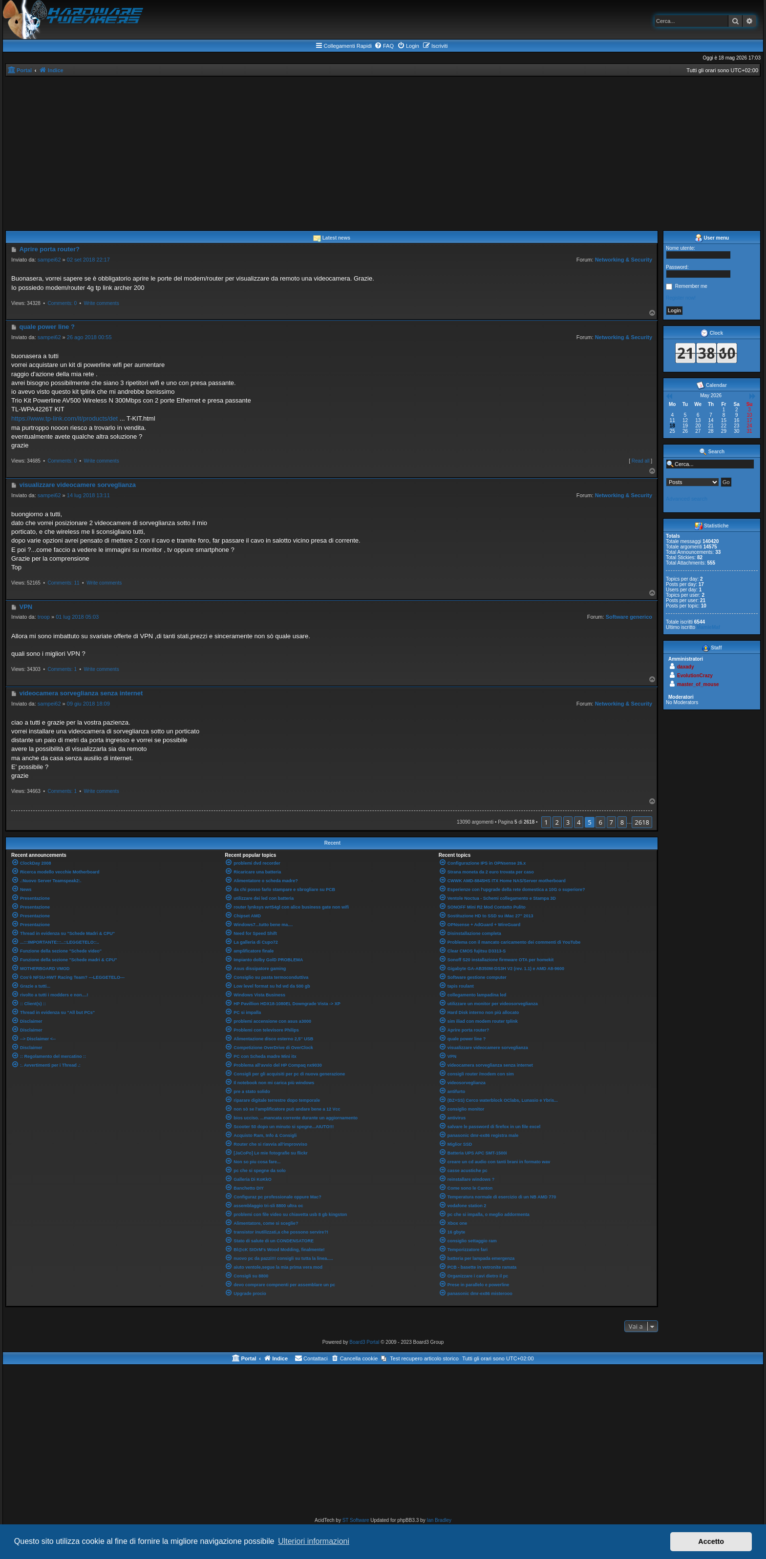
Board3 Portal (364, 1342)
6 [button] (600, 822)
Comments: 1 (61, 669)
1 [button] (546, 822)
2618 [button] (642, 822)
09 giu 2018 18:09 (88, 704)
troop (44, 617)
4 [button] (578, 822)
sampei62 (49, 260)
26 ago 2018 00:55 (89, 337)
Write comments (101, 303)
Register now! (681, 298)
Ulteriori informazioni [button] (313, 1541)
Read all (641, 461)
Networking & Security (623, 260)
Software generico (629, 617)
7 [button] (611, 822)
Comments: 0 (61, 303)
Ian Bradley (438, 1520)
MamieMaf (708, 627)
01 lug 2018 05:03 (77, 617)
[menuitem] (384, 46)
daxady (685, 666)
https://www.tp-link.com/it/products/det (64, 418)
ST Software (355, 1520)
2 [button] (557, 822)
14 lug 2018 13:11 (88, 495)
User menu (712, 238)
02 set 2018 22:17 (88, 260)
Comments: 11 (63, 583)
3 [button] (568, 822)
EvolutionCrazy (695, 675)
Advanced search (686, 499)
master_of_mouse (698, 684)
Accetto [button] (711, 1541)
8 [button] (622, 822)
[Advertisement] (383, 149)
